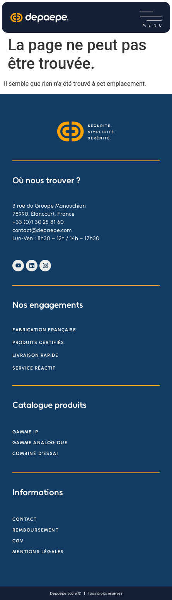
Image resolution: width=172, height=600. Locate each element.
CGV (18, 541)
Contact (24, 519)
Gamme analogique (40, 442)
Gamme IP (25, 432)
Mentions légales (38, 551)
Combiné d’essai (35, 453)
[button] (151, 16)
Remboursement (35, 530)
